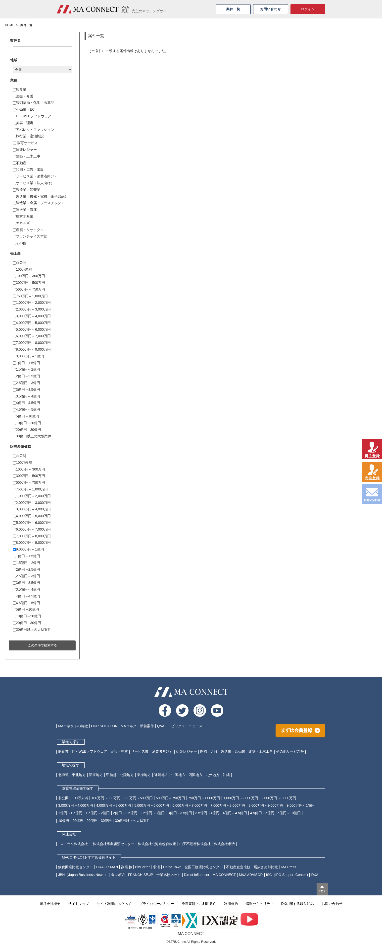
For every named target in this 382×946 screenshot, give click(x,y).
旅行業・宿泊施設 (28, 136)
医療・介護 (23, 96)
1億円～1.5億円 (26, 363)
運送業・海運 (25, 210)
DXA (314, 875)
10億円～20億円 (27, 423)
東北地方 (79, 775)
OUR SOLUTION (104, 726)
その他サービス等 (290, 751)
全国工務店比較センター (204, 867)
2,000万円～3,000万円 (32, 309)
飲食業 (19, 89)
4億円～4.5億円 (26, 403)
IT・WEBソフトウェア (32, 116)
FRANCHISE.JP (140, 875)
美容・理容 (23, 123)
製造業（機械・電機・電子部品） (40, 196)
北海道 (63, 775)
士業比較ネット (168, 875)
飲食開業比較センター (75, 867)
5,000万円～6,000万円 (32, 329)
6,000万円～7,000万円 (32, 336)
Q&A (161, 726)
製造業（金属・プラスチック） (39, 203)
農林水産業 (23, 216)
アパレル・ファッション (33, 130)
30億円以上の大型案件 (32, 436)
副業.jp (126, 867)
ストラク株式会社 (75, 844)
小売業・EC (24, 109)
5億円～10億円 (26, 416)
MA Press (288, 867)
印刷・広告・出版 (28, 169)
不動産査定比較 (238, 867)
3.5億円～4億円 (26, 396)
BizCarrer (142, 867)
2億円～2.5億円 (26, 376)
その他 (19, 243)
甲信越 (111, 775)
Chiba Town (172, 867)
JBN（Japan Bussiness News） (83, 875)
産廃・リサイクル (28, 230)
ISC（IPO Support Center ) (287, 875)
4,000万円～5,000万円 (32, 323)
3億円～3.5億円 (26, 390)
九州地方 (213, 775)
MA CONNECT (224, 875)
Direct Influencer (196, 875)
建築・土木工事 (26, 156)
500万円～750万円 (29, 289)
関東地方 (96, 775)
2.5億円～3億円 (26, 383)
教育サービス (25, 143)
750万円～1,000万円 (30, 296)
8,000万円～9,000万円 (32, 349)
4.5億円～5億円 (26, 409)
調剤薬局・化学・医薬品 (33, 103)
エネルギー (23, 223)
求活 (156, 867)
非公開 (19, 263)
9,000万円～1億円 (28, 356)
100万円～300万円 (29, 276)
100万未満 (22, 269)
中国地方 (178, 775)
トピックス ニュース (185, 726)
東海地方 (144, 775)
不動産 (19, 163)
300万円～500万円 (29, 283)
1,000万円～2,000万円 (32, 303)
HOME (9, 25)
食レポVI (118, 875)
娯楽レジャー (25, 150)
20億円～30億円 (27, 430)
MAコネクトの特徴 (73, 726)
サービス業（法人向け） (33, 183)
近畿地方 (161, 775)
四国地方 (195, 775)
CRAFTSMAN (107, 867)
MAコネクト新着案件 (137, 726)
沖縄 (226, 775)
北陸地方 (127, 775)
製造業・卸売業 (26, 190)
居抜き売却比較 (266, 867)
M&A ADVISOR (251, 875)
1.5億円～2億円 (26, 369)
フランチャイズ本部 (30, 236)
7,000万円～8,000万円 (32, 343)
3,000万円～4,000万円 (32, 316)
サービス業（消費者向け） (35, 176)
